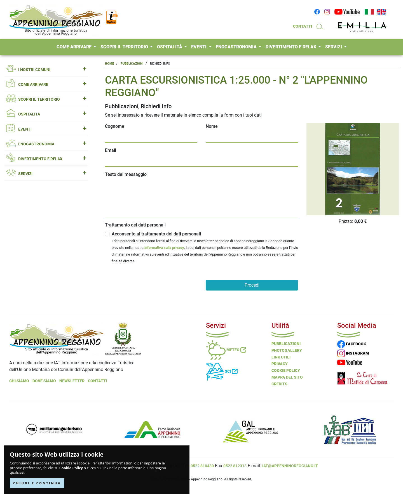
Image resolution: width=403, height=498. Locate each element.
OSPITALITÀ (170, 46)
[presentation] (147, 284)
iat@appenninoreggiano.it (290, 466)
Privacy (279, 364)
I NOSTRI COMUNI (46, 70)
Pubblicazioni (132, 63)
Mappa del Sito (287, 377)
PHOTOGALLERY (286, 350)
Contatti (97, 381)
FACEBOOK (351, 344)
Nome (212, 126)
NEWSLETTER (72, 381)
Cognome (114, 126)
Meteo (226, 350)
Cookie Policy (71, 468)
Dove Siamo (44, 381)
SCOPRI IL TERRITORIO (124, 46)
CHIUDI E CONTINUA (37, 483)
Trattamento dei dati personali (135, 225)
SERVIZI (334, 46)
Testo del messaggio (126, 174)
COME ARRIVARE (75, 46)
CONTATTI (302, 26)
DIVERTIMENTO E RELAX (291, 46)
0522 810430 (202, 466)
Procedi (252, 285)
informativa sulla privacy (164, 248)
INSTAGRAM (353, 353)
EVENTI (199, 46)
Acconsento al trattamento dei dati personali (205, 247)
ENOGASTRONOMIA (237, 46)
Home (109, 63)
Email (110, 150)
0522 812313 (235, 466)
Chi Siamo (19, 381)
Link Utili (280, 357)
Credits (279, 384)
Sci (222, 371)
